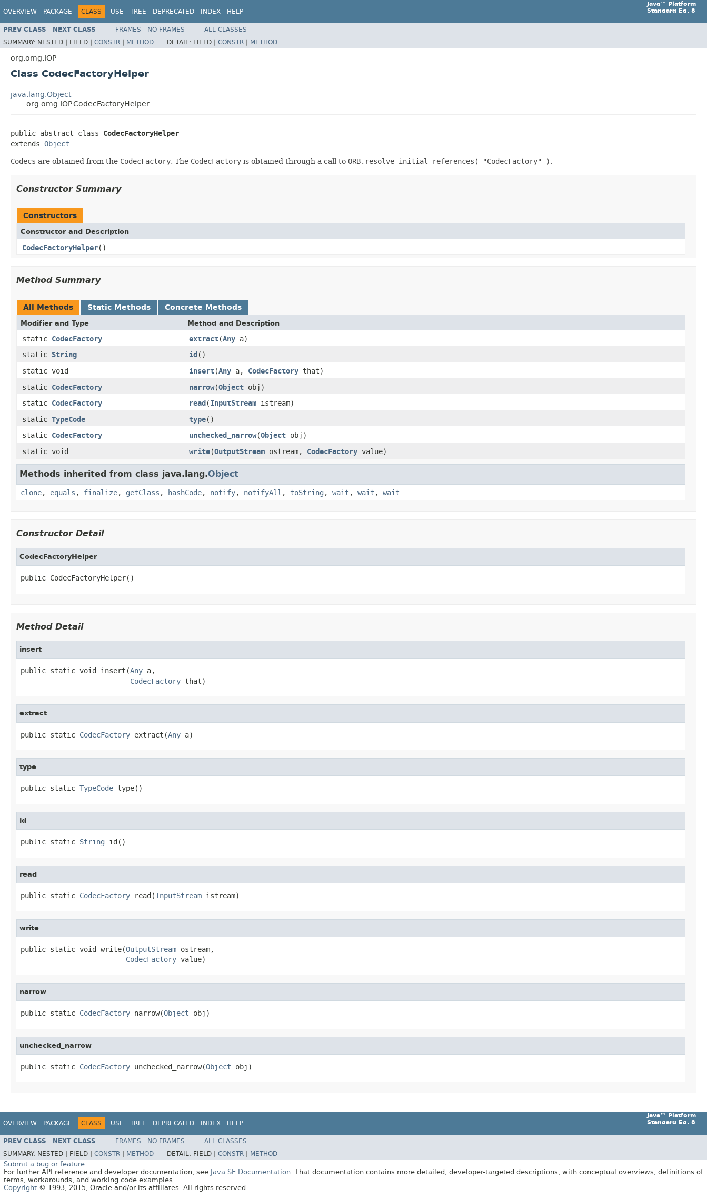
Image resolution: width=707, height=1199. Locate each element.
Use (117, 11)
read (197, 403)
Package (57, 11)
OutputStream (239, 451)
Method (140, 42)
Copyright (20, 1188)
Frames (128, 29)
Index (211, 11)
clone (31, 492)
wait (340, 492)
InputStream (233, 403)
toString (307, 492)
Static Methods (119, 307)
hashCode (185, 492)
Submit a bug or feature (44, 1164)
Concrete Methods (203, 307)
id (193, 354)
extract (203, 339)
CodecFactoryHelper (60, 247)
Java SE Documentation (251, 1172)
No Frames (166, 29)
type (197, 419)
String (64, 354)
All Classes (225, 29)
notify (222, 492)
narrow (201, 387)
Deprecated (173, 11)
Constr (107, 42)
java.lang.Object (41, 94)
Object (56, 144)
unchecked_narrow (222, 435)
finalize (100, 492)
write (199, 451)
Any (229, 339)
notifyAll (263, 492)
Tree (138, 11)
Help (235, 11)
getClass (143, 492)
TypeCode (68, 419)
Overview (20, 11)
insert (201, 371)
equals (62, 492)
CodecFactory (77, 339)
